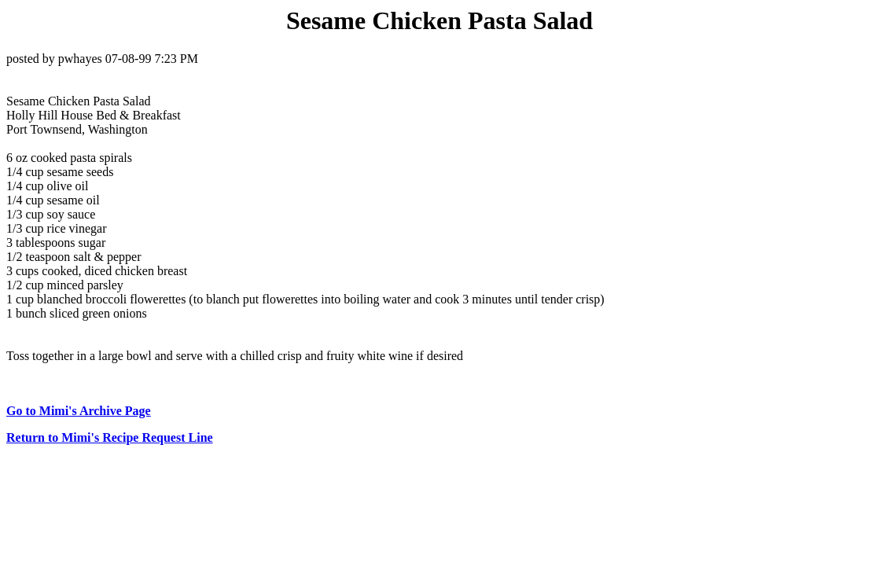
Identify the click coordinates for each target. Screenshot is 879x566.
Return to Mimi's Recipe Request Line (109, 437)
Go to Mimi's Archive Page (78, 410)
